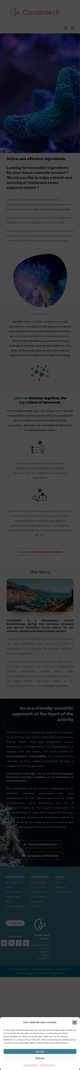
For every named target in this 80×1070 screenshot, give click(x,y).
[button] (74, 1022)
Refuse (40, 1058)
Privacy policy (47, 1065)
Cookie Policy (30, 1065)
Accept (40, 1051)
